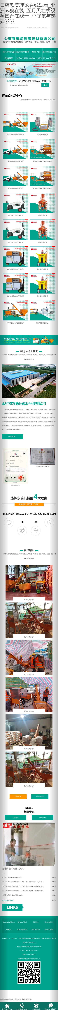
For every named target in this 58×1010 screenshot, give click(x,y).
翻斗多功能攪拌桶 (42, 257)
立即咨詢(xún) (40, 796)
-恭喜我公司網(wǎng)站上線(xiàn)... (12, 895)
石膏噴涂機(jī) (42, 203)
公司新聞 (15, 817)
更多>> (54, 900)
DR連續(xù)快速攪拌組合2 (15, 149)
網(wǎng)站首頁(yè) (9, 53)
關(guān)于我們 (22, 52)
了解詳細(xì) (11, 436)
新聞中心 (36, 52)
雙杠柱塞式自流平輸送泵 (15, 203)
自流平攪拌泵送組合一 (42, 311)
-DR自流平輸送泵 (37, 99)
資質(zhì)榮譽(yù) (22, 59)
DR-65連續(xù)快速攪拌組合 (15, 123)
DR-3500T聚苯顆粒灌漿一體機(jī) (42, 149)
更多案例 (18, 796)
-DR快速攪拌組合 (25, 99)
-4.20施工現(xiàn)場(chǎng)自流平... (12, 877)
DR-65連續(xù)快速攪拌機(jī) (15, 311)
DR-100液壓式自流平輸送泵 (15, 257)
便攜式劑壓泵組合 (42, 123)
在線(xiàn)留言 (35, 58)
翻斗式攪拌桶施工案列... (13, 868)
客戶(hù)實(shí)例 (29, 599)
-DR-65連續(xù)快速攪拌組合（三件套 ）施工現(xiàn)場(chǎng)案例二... (23, 886)
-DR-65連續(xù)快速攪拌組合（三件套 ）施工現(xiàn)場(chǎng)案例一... (23, 890)
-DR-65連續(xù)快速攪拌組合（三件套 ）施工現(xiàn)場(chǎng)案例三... (23, 882)
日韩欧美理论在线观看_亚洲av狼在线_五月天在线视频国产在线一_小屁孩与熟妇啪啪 (28, 13)
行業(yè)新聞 (42, 817)
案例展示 (9, 58)
